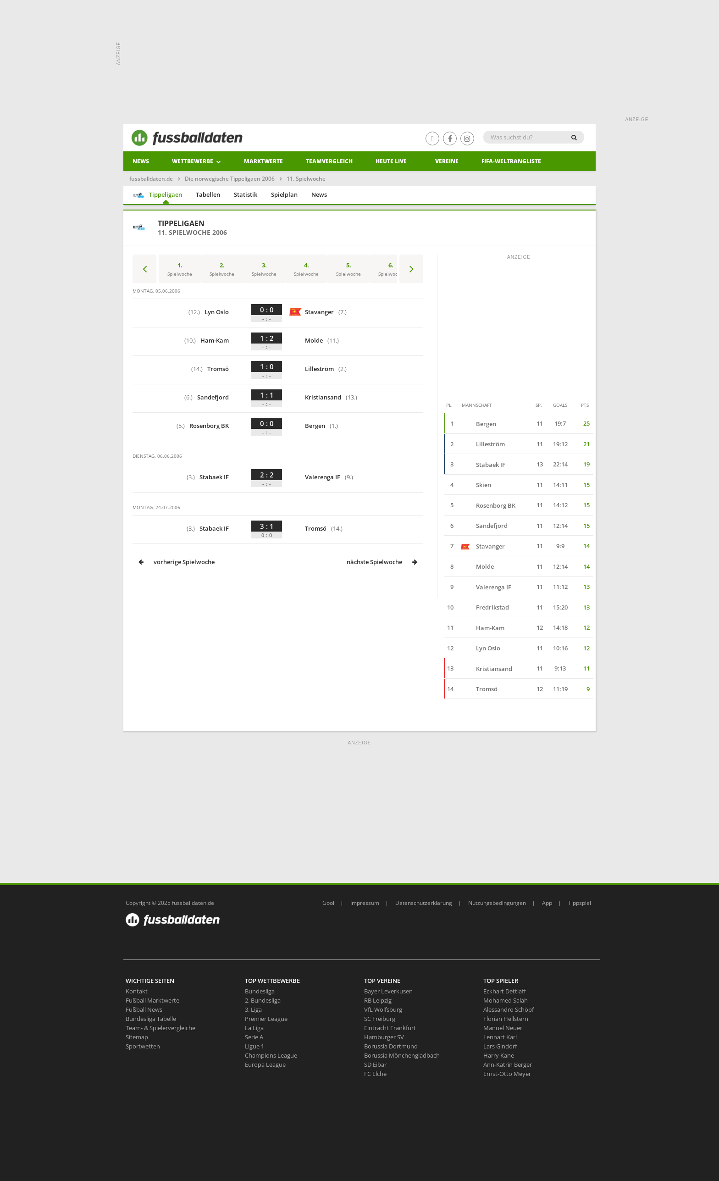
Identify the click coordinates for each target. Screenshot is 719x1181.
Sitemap (137, 1037)
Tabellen (208, 194)
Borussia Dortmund (391, 1046)
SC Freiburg (379, 1019)
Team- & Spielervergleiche (160, 1028)
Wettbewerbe (196, 161)
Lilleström (317, 369)
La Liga (254, 1028)
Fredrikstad (485, 607)
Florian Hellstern (505, 1019)
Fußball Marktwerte (152, 1000)
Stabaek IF (216, 477)
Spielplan (284, 194)
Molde (313, 340)
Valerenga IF (320, 477)
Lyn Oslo (217, 312)
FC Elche (375, 1074)
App (547, 903)
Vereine (447, 161)
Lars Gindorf (500, 1046)
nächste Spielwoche (383, 562)
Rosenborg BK (211, 426)
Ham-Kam (215, 340)
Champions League (271, 1055)
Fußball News (144, 1009)
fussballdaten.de (151, 179)
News (141, 161)
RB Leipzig (378, 1000)
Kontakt (137, 991)
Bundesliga (260, 991)
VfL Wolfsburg (383, 1009)
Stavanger (317, 312)
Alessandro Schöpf (508, 1009)
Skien (476, 485)
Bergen (313, 426)
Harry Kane (498, 1055)
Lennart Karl (500, 1037)
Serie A (254, 1037)
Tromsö (218, 369)
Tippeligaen (157, 195)
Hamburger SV (384, 1037)
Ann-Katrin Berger (507, 1064)
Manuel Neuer (502, 1028)
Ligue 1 (254, 1046)
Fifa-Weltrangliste (511, 161)
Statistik (245, 194)
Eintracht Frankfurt (390, 1028)
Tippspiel (579, 903)
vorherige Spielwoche (176, 562)
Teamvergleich (329, 161)
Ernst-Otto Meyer (507, 1074)
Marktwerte (263, 161)
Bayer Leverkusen (388, 991)
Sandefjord (215, 397)
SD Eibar (375, 1064)
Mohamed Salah (505, 1000)
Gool (328, 903)
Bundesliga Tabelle (151, 1019)
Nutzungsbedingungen (497, 903)
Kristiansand (322, 397)
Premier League (266, 1019)
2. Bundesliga (263, 1000)
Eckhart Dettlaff (504, 991)
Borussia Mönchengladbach (402, 1055)
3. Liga (253, 1009)
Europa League (265, 1064)
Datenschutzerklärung (423, 903)
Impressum (364, 903)
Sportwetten (143, 1046)
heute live (391, 161)
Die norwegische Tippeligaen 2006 (230, 179)
